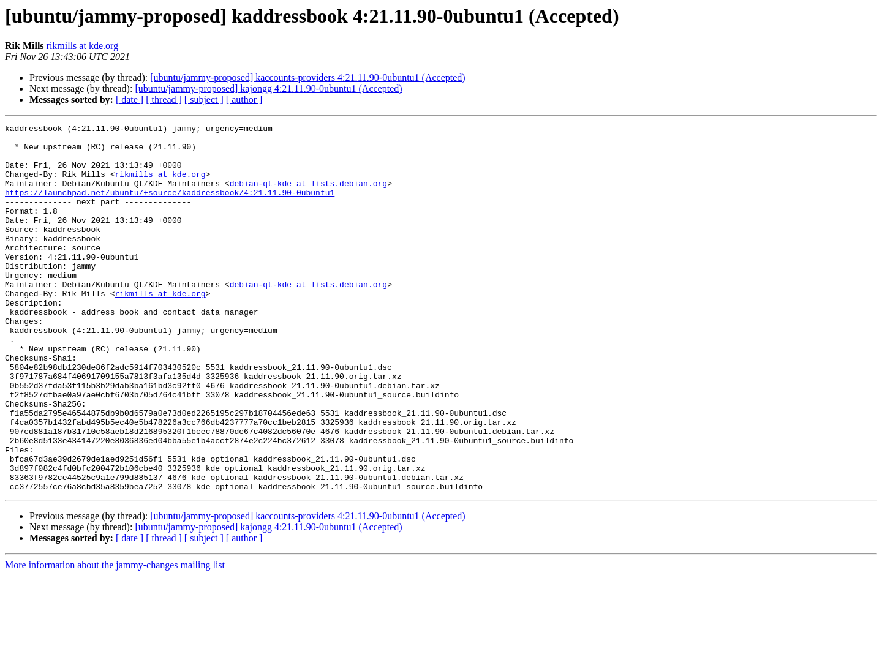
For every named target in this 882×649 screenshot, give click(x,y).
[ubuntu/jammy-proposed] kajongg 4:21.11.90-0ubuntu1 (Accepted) (268, 88)
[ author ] (244, 99)
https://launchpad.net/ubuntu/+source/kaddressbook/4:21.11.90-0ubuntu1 (169, 206)
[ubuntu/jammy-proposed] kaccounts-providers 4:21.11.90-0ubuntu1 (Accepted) (307, 77)
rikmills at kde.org (82, 45)
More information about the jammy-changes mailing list (115, 638)
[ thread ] (164, 99)
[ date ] (129, 99)
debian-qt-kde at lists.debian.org (308, 195)
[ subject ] (204, 99)
